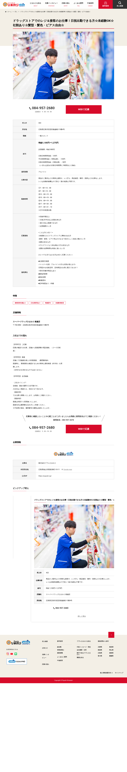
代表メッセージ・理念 (84, 735)
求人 (16, 11)
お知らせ (45, 736)
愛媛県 (111, 744)
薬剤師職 (60, 741)
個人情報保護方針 (105, 761)
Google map (68, 469)
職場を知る (80, 746)
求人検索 (45, 730)
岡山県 (111, 738)
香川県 (100, 744)
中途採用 (90, 4)
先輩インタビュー (51, 4)
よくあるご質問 (62, 745)
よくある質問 (78, 4)
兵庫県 (100, 735)
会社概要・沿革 (82, 738)
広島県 (100, 741)
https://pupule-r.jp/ (45, 476)
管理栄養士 (60, 738)
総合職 (59, 735)
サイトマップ (119, 761)
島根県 (100, 738)
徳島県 (111, 741)
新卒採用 (60, 730)
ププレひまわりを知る (84, 730)
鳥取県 (111, 735)
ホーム (9, 11)
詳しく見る (38, 597)
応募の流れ (66, 4)
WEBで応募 (83, 109)
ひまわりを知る (35, 4)
